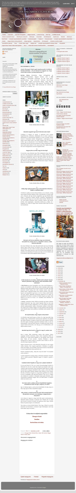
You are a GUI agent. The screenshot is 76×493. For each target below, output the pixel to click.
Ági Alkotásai (59, 93)
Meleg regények (27, 41)
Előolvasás (31, 36)
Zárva (29, 434)
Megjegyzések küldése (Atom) (33, 479)
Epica (57, 78)
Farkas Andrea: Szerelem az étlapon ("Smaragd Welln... (65, 286)
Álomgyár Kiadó (37, 416)
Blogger (44, 487)
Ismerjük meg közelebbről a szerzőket (17, 39)
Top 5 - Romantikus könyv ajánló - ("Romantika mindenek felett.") (67, 144)
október (61, 309)
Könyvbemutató (48, 39)
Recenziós (5, 160)
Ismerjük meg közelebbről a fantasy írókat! (47, 43)
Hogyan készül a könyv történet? (10, 122)
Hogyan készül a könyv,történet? (15, 41)
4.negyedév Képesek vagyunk (62, 73)
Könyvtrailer (39, 36)
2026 (59, 268)
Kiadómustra (56, 36)
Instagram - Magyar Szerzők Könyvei (64, 118)
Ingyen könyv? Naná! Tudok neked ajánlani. (12, 45)
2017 (59, 333)
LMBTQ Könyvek (6, 150)
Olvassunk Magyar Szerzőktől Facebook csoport (62, 124)
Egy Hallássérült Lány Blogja (10, 87)
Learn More (66, 3)
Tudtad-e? (40, 39)
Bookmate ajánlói (32, 39)
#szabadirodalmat (6, 101)
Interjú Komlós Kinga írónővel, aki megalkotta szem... (66, 293)
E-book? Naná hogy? (7, 117)
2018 (59, 331)
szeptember (61, 311)
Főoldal (4, 34)
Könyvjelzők (62, 43)
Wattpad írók (33, 43)
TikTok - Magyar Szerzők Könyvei (63, 112)
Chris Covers (59, 86)
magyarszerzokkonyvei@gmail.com (64, 258)
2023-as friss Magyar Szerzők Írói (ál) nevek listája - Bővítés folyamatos (64, 186)
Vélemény (5, 173)
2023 (59, 273)
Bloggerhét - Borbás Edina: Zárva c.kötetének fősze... (66, 305)
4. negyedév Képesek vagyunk (63, 61)
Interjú (39, 433)
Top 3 (25, 45)
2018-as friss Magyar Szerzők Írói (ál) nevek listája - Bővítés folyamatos (64, 172)
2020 (59, 279)
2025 (59, 270)
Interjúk (3, 41)
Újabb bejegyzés (26, 476)
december (61, 281)
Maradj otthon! (37, 41)
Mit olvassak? (45, 41)
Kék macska (44, 433)
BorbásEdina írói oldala (37, 422)
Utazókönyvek (6, 171)
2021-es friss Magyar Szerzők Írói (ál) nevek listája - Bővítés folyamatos (64, 181)
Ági (4, 53)
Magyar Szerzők (31, 34)
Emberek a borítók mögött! (56, 41)
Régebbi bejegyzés (47, 476)
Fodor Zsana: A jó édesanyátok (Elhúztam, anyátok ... (65, 296)
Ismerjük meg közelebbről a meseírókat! (63, 39)
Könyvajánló (5, 145)
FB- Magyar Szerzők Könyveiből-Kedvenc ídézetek (63, 116)
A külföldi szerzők (56, 34)
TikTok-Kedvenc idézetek (61, 113)
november (61, 308)
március (61, 323)
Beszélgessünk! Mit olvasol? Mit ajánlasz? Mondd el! (63, 127)
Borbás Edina (35, 433)
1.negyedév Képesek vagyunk (62, 58)
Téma (15, 43)
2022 (59, 275)
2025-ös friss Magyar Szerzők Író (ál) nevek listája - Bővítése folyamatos (64, 192)
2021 (59, 277)
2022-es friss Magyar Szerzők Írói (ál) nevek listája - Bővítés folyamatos (64, 183)
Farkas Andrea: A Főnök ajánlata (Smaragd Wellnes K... (66, 290)
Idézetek (63, 36)
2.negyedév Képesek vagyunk (62, 69)
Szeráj (25, 434)
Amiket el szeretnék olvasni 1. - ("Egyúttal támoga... (65, 283)
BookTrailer (4, 39)
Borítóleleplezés (47, 36)
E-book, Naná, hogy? (23, 43)
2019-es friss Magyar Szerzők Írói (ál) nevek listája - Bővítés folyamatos (64, 175)
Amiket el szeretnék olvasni (8, 36)
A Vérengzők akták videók (62, 51)
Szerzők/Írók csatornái (7, 43)
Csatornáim (10, 34)
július (60, 315)
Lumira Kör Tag (40, 34)
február (61, 325)
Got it (72, 3)
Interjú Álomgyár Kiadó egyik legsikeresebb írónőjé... (65, 299)
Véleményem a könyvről (22, 36)
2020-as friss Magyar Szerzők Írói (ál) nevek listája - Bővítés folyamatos (64, 178)
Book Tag (48, 34)
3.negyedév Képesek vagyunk (62, 59)
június (60, 317)
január (60, 327)
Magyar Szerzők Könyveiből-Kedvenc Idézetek (63, 201)
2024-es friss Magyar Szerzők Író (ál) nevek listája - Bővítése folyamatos (64, 189)
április (60, 321)
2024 (59, 272)
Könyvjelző (5, 148)
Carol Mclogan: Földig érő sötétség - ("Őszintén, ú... (65, 302)
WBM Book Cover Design (62, 85)
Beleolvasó (69, 36)
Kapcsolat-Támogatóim (20, 34)
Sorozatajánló (51, 45)
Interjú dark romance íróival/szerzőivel (37, 45)
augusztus (61, 313)
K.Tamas (6, 51)
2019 (59, 329)
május (60, 319)
